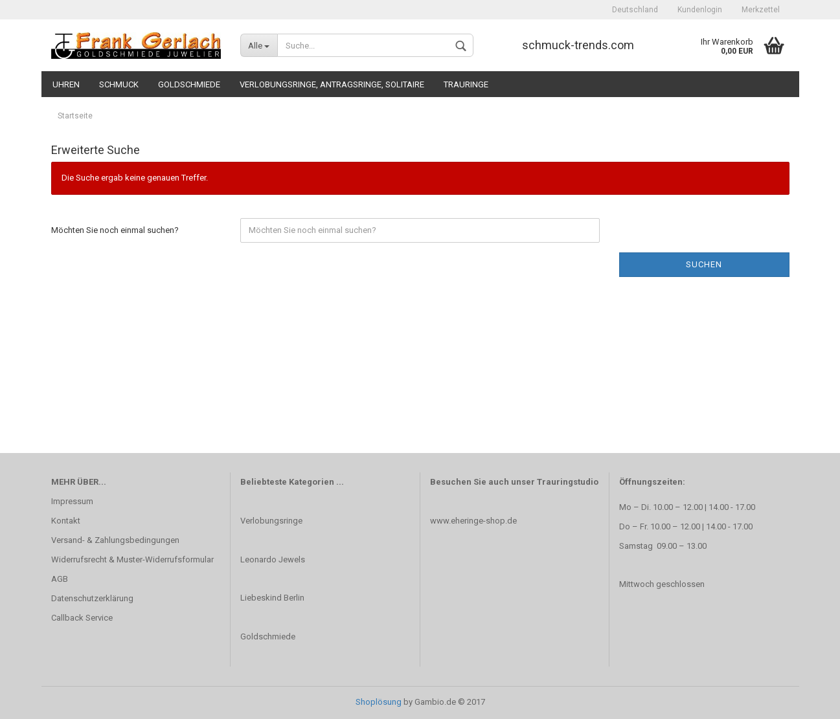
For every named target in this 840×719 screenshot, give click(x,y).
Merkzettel (761, 9)
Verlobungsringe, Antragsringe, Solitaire (332, 84)
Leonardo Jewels (272, 559)
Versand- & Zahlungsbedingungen (115, 540)
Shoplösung (379, 702)
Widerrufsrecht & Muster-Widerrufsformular (132, 559)
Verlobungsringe (271, 520)
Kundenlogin (699, 9)
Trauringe (466, 84)
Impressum (72, 501)
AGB (59, 579)
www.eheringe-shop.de (473, 520)
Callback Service (82, 618)
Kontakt (65, 520)
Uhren (66, 84)
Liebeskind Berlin (272, 598)
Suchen (704, 264)
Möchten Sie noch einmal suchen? (115, 230)
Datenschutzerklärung (92, 598)
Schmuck (119, 84)
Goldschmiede (189, 84)
